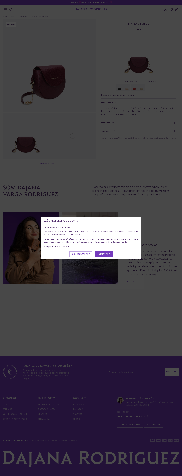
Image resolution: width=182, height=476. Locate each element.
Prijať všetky (103, 254)
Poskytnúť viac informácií (56, 246)
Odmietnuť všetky (81, 254)
